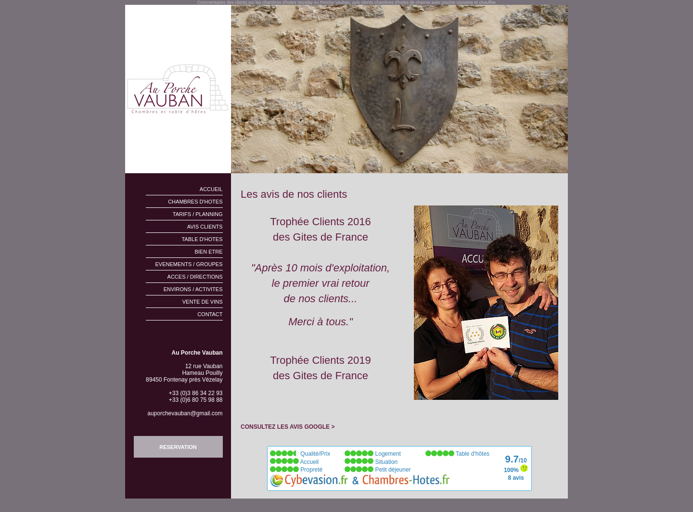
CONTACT (209, 314)
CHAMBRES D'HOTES (195, 202)
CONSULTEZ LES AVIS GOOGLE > (287, 426)
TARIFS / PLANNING (198, 214)
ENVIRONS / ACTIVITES (193, 289)
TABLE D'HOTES (201, 239)
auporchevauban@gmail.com (184, 413)
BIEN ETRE (208, 252)
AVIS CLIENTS (205, 227)
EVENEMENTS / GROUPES (189, 264)
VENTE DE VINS (202, 302)
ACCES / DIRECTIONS (195, 277)
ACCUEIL (211, 189)
